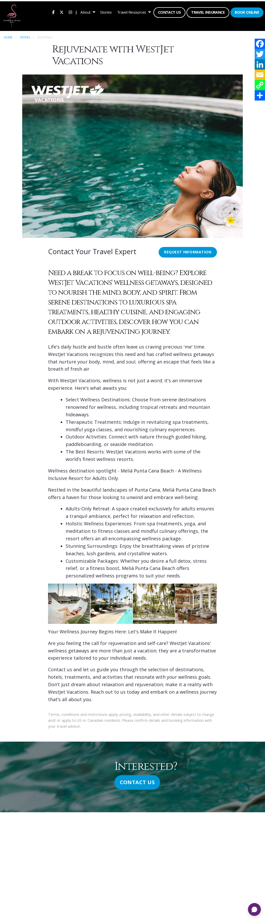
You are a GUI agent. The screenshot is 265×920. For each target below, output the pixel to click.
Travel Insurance (207, 11)
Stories (105, 11)
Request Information (187, 250)
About (85, 11)
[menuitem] (53, 11)
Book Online (246, 11)
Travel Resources (131, 11)
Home (8, 36)
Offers (25, 36)
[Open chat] (254, 909)
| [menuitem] (76, 11)
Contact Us (169, 11)
